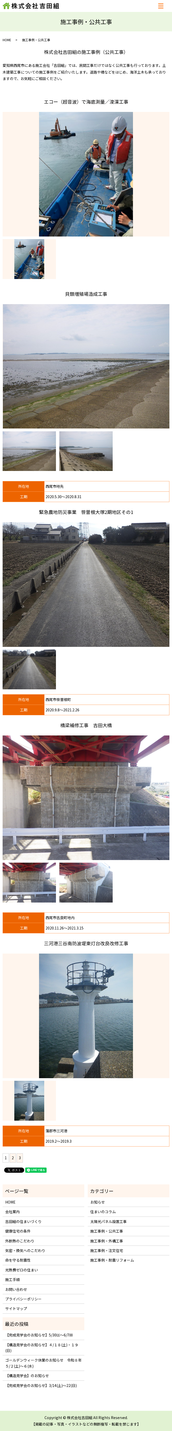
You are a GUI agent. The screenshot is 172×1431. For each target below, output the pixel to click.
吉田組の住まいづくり (23, 1221)
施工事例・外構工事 (106, 1240)
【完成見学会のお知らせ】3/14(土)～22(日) (41, 1385)
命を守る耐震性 (18, 1260)
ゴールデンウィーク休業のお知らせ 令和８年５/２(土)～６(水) (43, 1362)
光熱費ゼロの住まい (21, 1269)
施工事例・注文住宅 (106, 1250)
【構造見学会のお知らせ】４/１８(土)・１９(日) (41, 1347)
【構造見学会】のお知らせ (27, 1375)
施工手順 (12, 1279)
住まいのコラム (103, 1211)
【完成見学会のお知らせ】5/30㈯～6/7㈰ (39, 1334)
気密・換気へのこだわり (25, 1250)
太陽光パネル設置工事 (108, 1221)
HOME (7, 40)
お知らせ (97, 1202)
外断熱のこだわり (19, 1240)
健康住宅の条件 (18, 1231)
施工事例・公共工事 (106, 1231)
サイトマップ (16, 1308)
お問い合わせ (16, 1289)
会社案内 (12, 1211)
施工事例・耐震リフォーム (112, 1260)
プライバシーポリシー (23, 1298)
